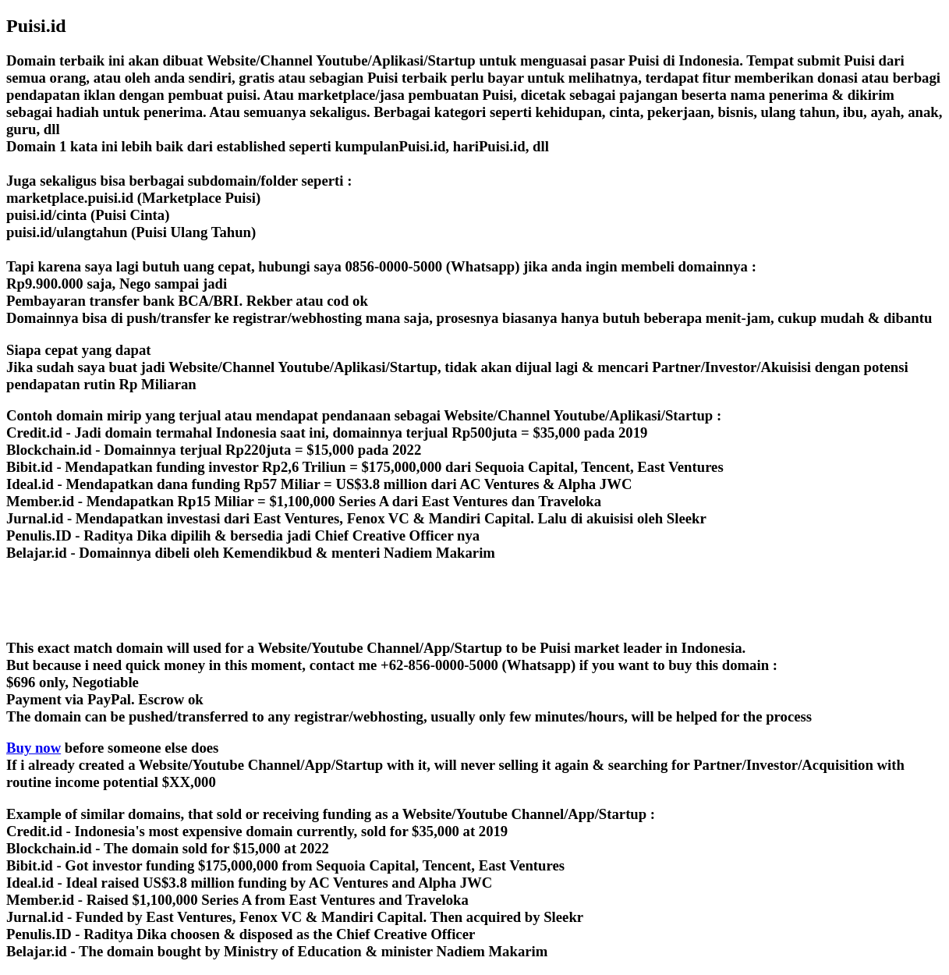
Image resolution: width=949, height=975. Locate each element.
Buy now (33, 747)
